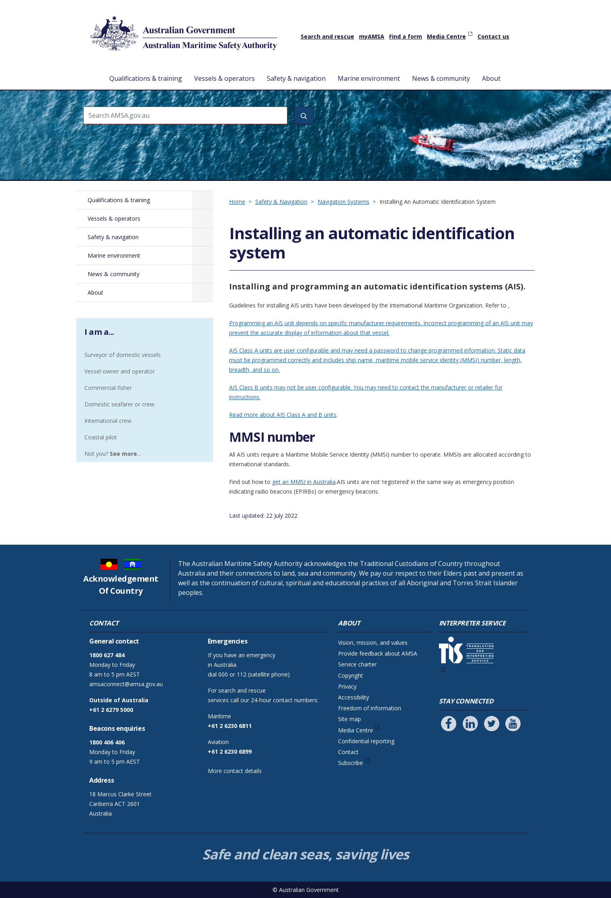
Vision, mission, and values (373, 642)
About (491, 78)
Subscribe (350, 763)
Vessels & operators (224, 78)
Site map (349, 719)
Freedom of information (369, 708)
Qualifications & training (145, 78)
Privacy (347, 686)
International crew (107, 420)
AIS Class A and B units (306, 414)
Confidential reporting (366, 741)
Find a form (405, 36)
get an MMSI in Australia (304, 482)
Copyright (350, 675)
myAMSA (371, 36)
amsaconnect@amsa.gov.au (126, 684)
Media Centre (446, 36)
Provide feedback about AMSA (377, 653)
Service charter (357, 664)
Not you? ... (112, 453)
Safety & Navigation (281, 201)
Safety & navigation (296, 78)
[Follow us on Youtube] (513, 723)
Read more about (253, 414)
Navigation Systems (343, 201)
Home (92, 72)
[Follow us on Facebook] (448, 723)
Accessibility (353, 697)
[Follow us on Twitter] (491, 723)
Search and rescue (327, 36)
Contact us (493, 36)
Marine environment (369, 78)
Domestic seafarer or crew (119, 404)
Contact (348, 752)
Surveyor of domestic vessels (122, 355)
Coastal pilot (100, 437)
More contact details (235, 771)
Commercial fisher (108, 388)
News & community (441, 78)
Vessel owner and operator (119, 371)
